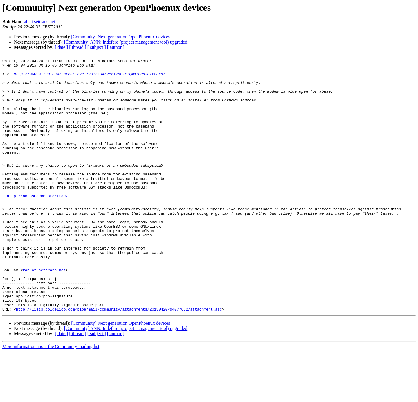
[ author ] (116, 47)
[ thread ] (77, 47)
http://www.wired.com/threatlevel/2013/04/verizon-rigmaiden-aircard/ (89, 77)
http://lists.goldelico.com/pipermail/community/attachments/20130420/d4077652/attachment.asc (119, 359)
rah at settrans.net (38, 21)
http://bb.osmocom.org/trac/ (37, 223)
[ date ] (61, 47)
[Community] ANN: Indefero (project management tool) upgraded (125, 42)
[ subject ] (96, 47)
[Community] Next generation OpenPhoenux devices (120, 36)
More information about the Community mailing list (50, 396)
